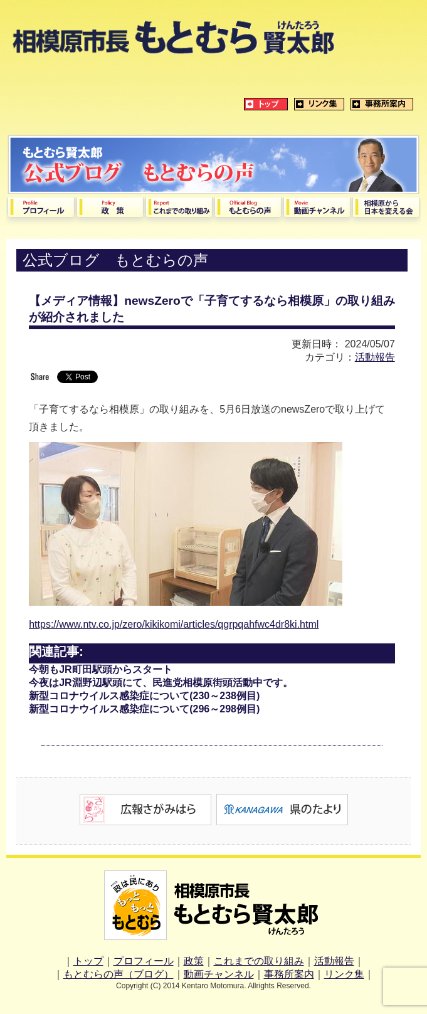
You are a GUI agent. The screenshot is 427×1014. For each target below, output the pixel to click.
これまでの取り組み (259, 961)
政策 (194, 961)
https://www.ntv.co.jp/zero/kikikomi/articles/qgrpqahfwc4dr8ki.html (174, 624)
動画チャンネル (219, 974)
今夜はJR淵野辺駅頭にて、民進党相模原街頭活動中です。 (160, 682)
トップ (88, 961)
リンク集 (344, 974)
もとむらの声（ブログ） (118, 974)
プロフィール (143, 961)
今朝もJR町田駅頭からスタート (100, 669)
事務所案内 (289, 974)
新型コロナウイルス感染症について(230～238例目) (144, 695)
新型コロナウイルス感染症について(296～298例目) (144, 709)
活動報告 (375, 357)
